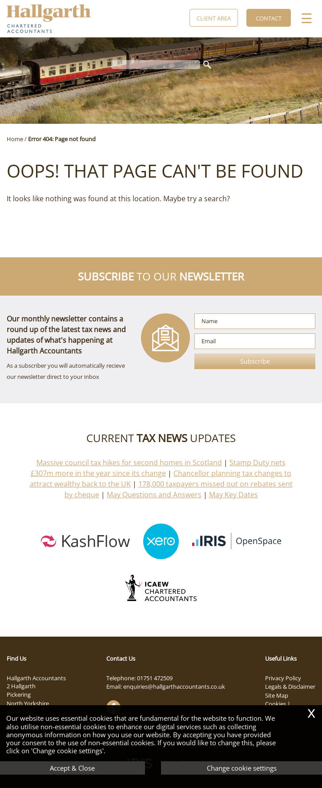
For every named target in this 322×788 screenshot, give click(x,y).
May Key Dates (233, 495)
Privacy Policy (283, 678)
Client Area (214, 18)
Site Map (276, 695)
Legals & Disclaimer (290, 686)
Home (15, 139)
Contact (269, 18)
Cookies (275, 704)
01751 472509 (155, 678)
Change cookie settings (242, 768)
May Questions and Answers (154, 495)
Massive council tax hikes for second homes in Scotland (129, 462)
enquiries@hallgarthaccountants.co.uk (174, 686)
